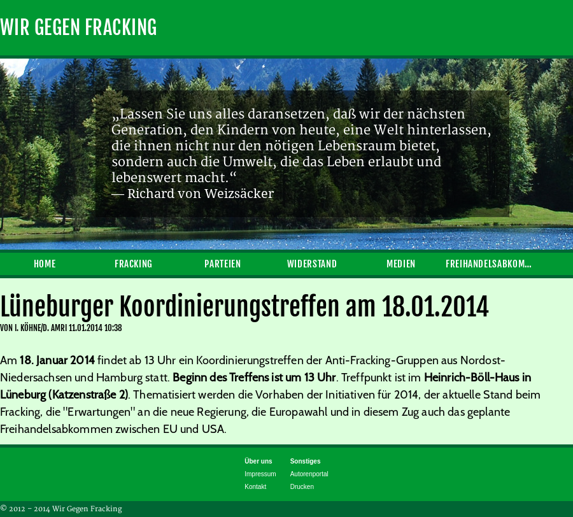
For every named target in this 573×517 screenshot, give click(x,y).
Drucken (302, 486)
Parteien (222, 264)
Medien (401, 264)
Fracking (134, 264)
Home (45, 264)
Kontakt (255, 486)
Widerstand (312, 264)
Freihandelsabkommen (490, 264)
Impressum (260, 474)
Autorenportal (309, 474)
